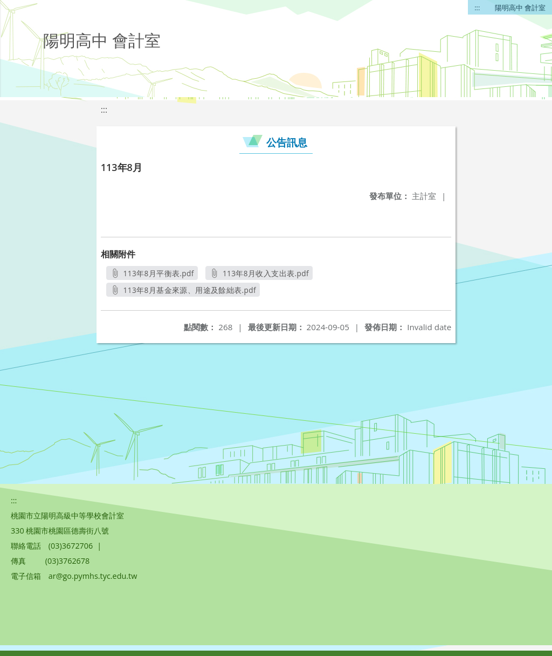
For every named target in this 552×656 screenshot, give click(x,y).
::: (477, 7)
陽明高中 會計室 (520, 7)
